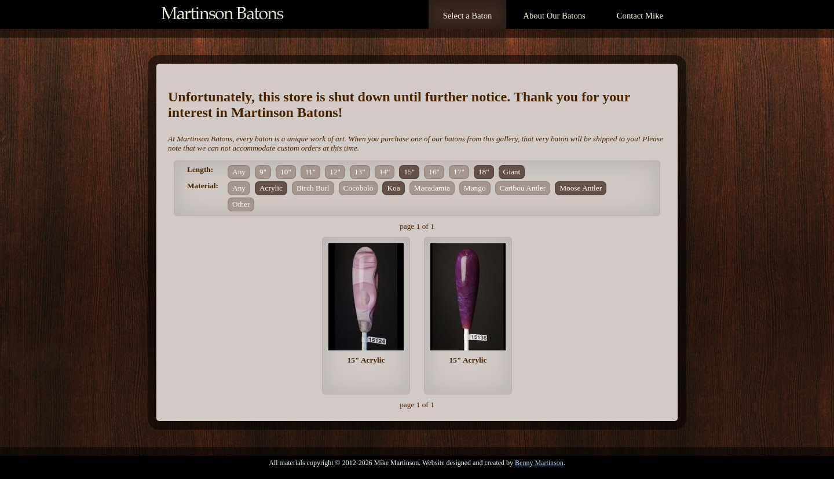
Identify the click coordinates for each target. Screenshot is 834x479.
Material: (202, 185)
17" (458, 171)
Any (239, 171)
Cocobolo (358, 188)
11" (310, 171)
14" (384, 171)
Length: (200, 169)
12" (335, 171)
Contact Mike (640, 15)
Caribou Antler (523, 188)
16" (434, 171)
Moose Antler (580, 188)
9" (262, 171)
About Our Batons (554, 15)
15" (409, 171)
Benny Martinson (539, 463)
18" (483, 171)
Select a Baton (467, 15)
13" (359, 171)
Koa (393, 188)
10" (285, 171)
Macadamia (432, 188)
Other (241, 204)
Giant (512, 171)
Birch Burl (313, 188)
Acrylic (271, 188)
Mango (475, 188)
